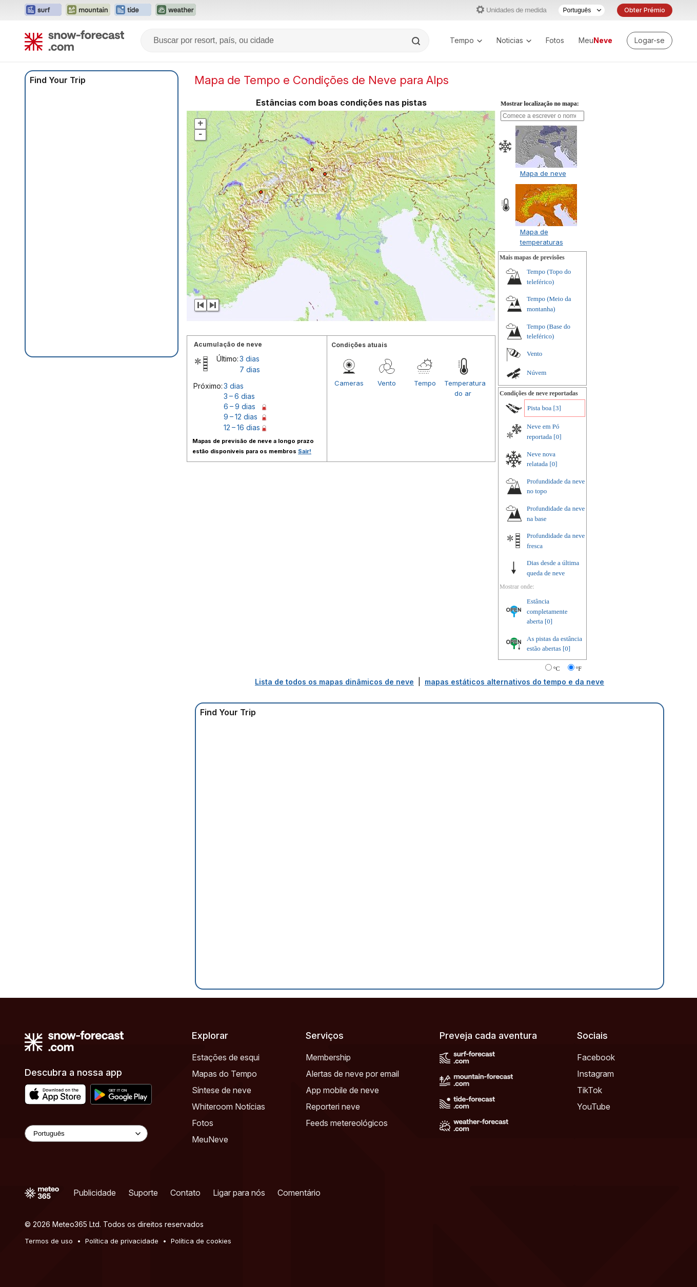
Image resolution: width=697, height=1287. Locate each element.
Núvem (536, 372)
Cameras (349, 383)
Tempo (466, 40)
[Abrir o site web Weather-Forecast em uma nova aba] (175, 10)
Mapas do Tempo (224, 1074)
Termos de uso (49, 1241)
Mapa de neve (543, 173)
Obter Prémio (644, 10)
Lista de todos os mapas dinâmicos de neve (334, 681)
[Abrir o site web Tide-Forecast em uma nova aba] (132, 10)
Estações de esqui (226, 1057)
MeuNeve (210, 1139)
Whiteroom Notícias (228, 1106)
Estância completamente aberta (547, 611)
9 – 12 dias (240, 416)
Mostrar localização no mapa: (540, 103)
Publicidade (94, 1193)
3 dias (250, 358)
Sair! (304, 451)
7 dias (250, 369)
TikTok (589, 1090)
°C (556, 668)
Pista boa (539, 408)
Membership (328, 1057)
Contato (185, 1193)
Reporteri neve (333, 1106)
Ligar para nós (239, 1193)
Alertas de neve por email (352, 1074)
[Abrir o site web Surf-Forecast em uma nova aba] (43, 10)
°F (579, 668)
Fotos (555, 40)
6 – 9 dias (239, 406)
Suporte (143, 1193)
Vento (386, 383)
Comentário (299, 1193)
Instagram (595, 1074)
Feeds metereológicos (347, 1123)
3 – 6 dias (239, 396)
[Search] (417, 41)
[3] (557, 408)
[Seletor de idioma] (582, 10)
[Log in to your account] (649, 40)
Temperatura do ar (463, 388)
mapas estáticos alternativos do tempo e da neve (514, 681)
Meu (595, 40)
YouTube (593, 1106)
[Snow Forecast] (74, 40)
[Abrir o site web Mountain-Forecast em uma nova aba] (88, 10)
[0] (557, 436)
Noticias (513, 40)
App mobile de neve (342, 1090)
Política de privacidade (121, 1241)
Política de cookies (201, 1241)
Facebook (596, 1057)
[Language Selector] (86, 1133)
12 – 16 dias (242, 427)
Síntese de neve (221, 1090)
